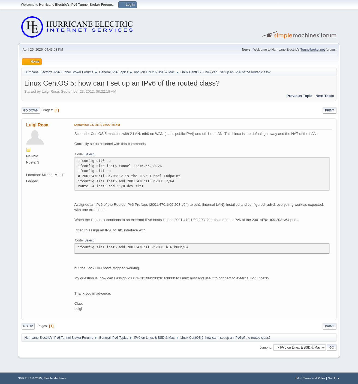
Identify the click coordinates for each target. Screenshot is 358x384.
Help (297, 378)
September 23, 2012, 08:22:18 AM (97, 124)
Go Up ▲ (334, 378)
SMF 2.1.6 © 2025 (30, 378)
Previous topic (299, 96)
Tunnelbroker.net (312, 50)
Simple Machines (55, 378)
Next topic (324, 96)
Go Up (28, 326)
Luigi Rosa (37, 125)
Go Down (30, 110)
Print (329, 110)
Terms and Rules (314, 378)
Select (89, 154)
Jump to (265, 347)
